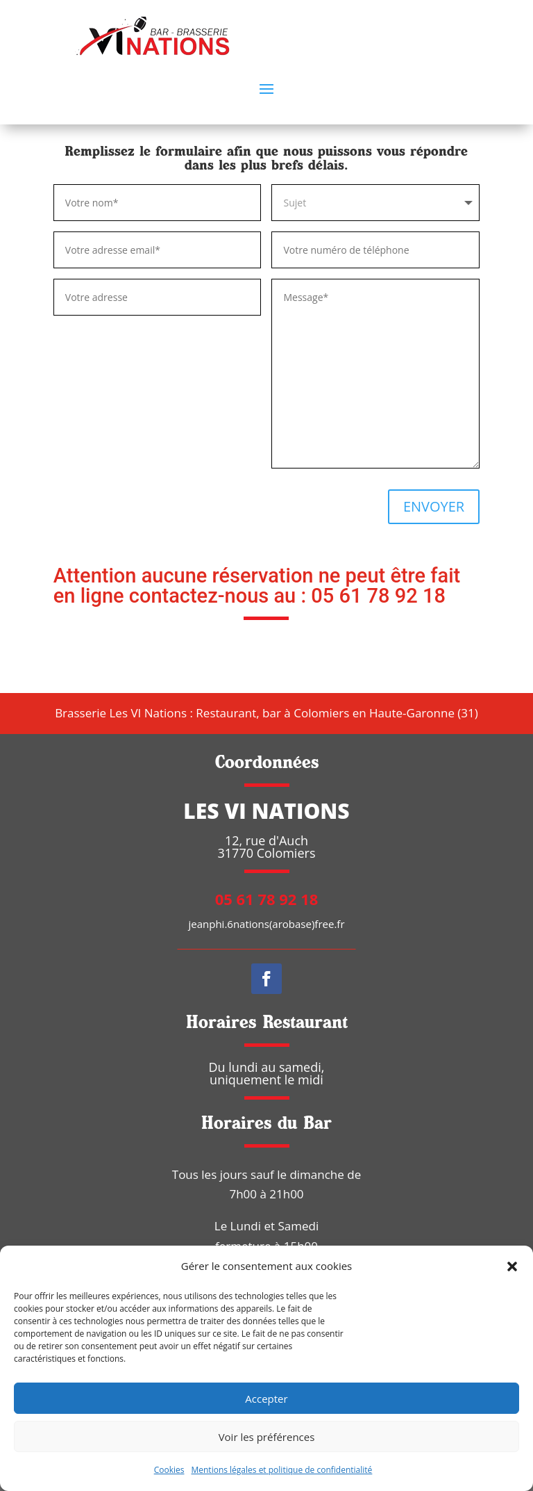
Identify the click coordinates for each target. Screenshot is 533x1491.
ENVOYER (433, 506)
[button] (512, 1266)
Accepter (266, 1399)
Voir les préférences (267, 1437)
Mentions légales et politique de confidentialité (281, 1470)
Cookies (169, 1470)
